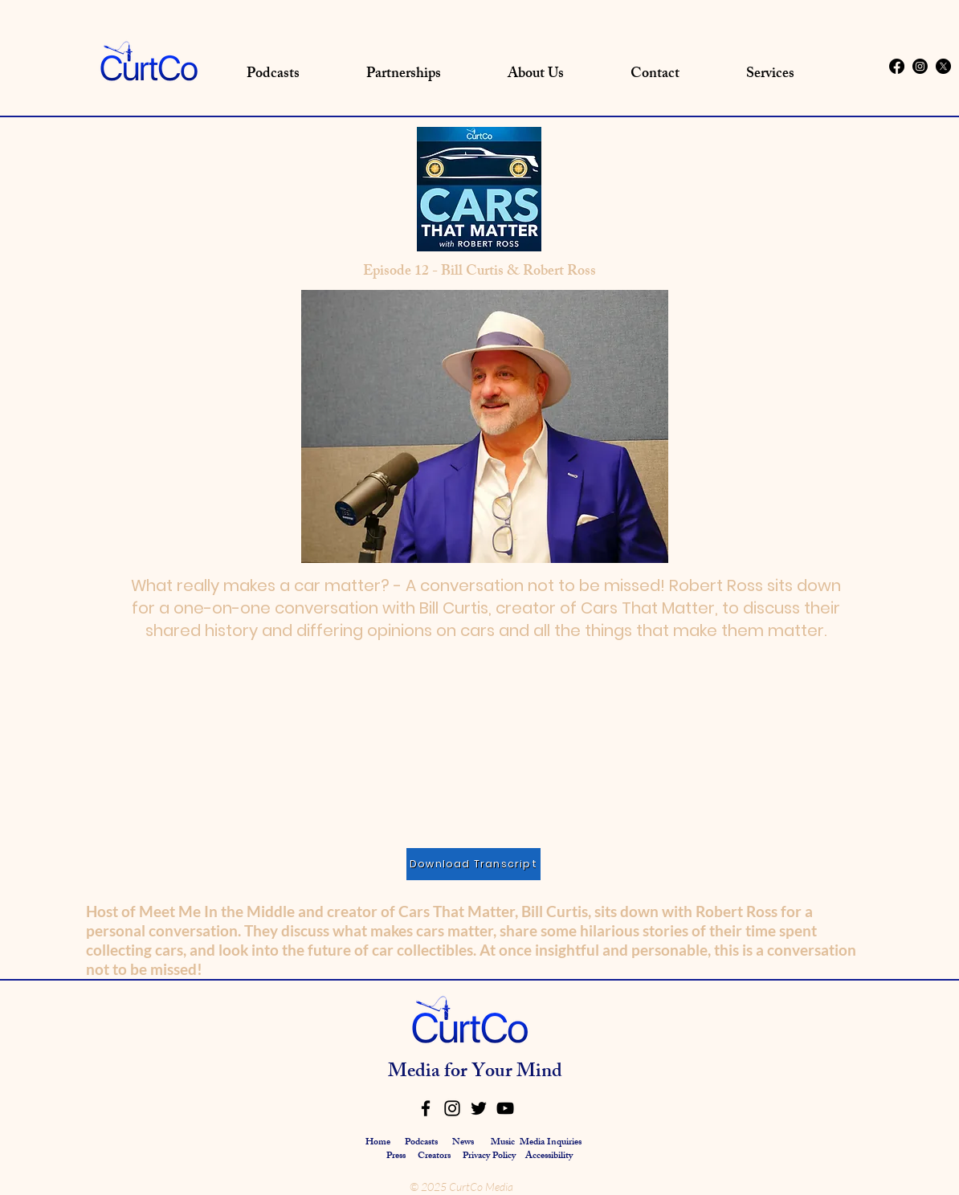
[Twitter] (478, 1108)
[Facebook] (896, 66)
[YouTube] (505, 1108)
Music (503, 1143)
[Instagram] (920, 66)
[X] (943, 66)
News (463, 1143)
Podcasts (421, 1143)
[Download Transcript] (473, 864)
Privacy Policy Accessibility (518, 1156)
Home (377, 1143)
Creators (434, 1156)
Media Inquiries (551, 1143)
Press (397, 1156)
